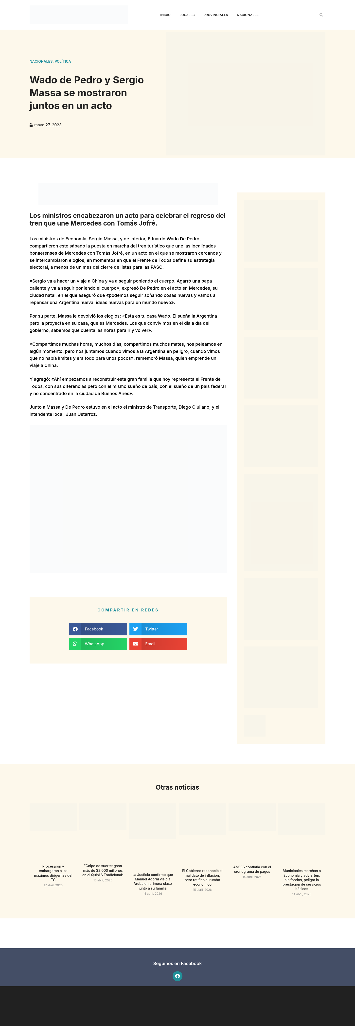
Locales (187, 15)
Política (63, 61)
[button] (321, 15)
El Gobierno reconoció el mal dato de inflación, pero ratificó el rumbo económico (202, 877)
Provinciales (216, 15)
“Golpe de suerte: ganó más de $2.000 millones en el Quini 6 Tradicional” (103, 870)
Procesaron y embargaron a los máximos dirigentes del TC (53, 873)
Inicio (165, 15)
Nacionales (248, 15)
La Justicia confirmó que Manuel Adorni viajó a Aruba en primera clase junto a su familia (152, 881)
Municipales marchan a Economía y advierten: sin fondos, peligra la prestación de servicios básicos (302, 880)
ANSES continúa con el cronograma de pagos (252, 869)
